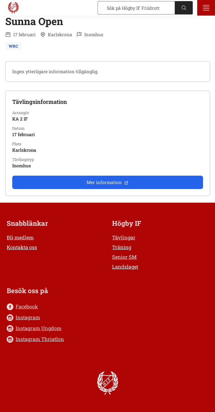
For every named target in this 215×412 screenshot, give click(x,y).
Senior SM (124, 257)
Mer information (107, 182)
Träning (121, 247)
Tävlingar (123, 237)
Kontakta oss (22, 247)
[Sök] (136, 7)
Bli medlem (20, 237)
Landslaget (125, 266)
